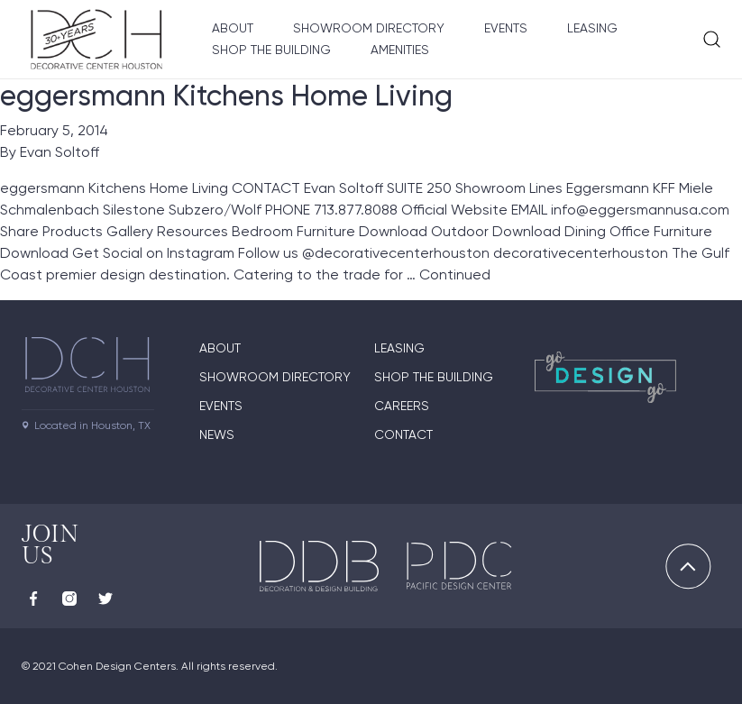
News (216, 434)
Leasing (592, 28)
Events (505, 28)
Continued (454, 274)
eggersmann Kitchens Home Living (226, 95)
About (232, 28)
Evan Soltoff (59, 151)
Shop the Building (271, 49)
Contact (403, 434)
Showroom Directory (368, 28)
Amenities (400, 49)
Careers (401, 405)
